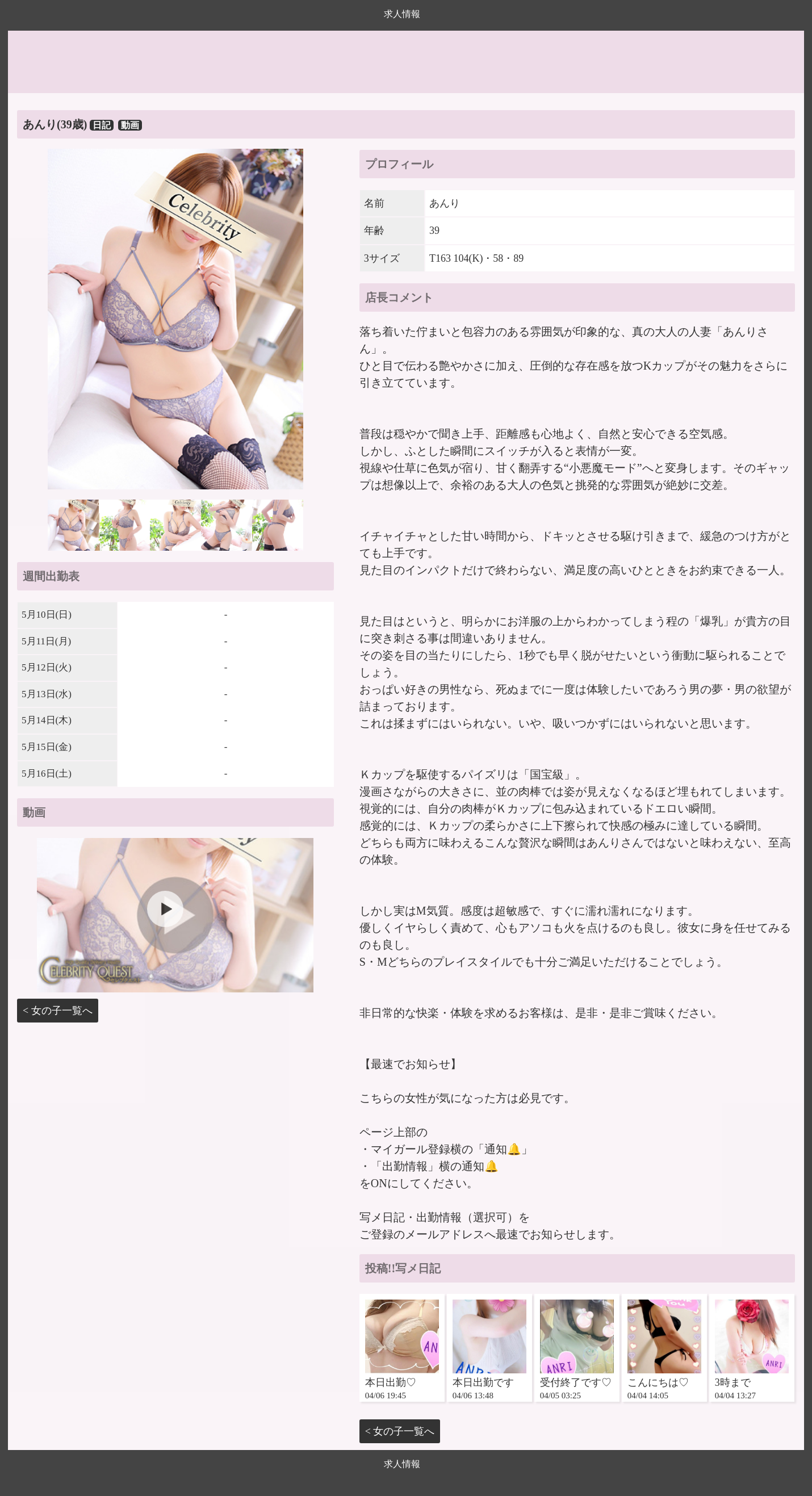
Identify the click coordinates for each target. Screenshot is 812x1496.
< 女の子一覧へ (58, 1010)
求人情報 (402, 14)
